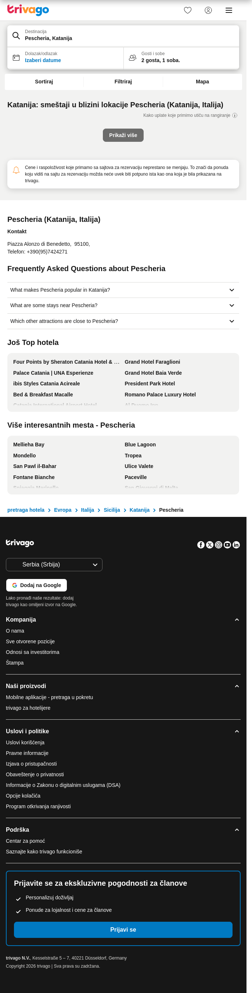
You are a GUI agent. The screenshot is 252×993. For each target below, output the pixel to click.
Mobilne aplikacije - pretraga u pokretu (49, 697)
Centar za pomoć (25, 841)
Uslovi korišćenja (25, 742)
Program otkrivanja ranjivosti (38, 806)
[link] (187, 10)
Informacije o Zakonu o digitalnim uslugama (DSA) (63, 785)
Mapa (202, 81)
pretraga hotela (25, 510)
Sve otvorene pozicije (30, 641)
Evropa (62, 510)
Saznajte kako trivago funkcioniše (44, 852)
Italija (87, 510)
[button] (123, 36)
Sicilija (112, 510)
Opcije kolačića (24, 796)
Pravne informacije (27, 753)
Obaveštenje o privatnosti (35, 774)
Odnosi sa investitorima (33, 652)
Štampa (15, 663)
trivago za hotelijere (28, 708)
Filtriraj (123, 81)
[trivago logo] (28, 10)
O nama (15, 631)
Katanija (140, 510)
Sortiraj (44, 81)
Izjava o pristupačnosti (31, 764)
